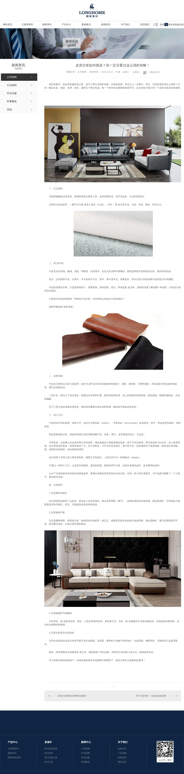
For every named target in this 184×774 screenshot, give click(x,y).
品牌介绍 (122, 749)
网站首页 (7, 24)
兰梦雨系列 (27, 24)
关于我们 (125, 24)
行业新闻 (85, 753)
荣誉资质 (122, 757)
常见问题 (85, 757)
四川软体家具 (50, 749)
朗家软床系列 (14, 757)
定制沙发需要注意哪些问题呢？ (72, 696)
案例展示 (86, 24)
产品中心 (66, 24)
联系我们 (145, 24)
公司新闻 (85, 749)
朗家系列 (47, 24)
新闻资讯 (105, 24)
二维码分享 (153, 72)
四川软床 (48, 753)
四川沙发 (48, 762)
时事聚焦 (85, 762)
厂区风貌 (122, 753)
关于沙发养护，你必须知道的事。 (152, 696)
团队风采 (122, 762)
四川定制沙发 (50, 757)
